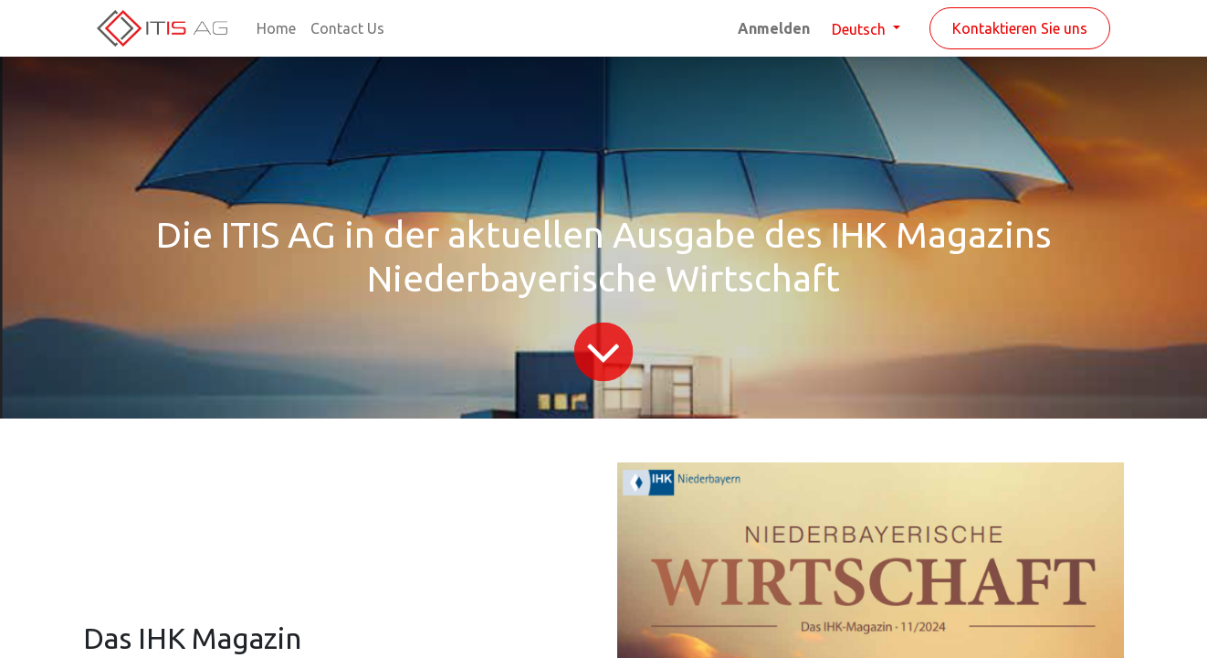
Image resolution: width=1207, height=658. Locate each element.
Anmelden (774, 28)
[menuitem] (276, 28)
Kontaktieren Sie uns (1019, 28)
